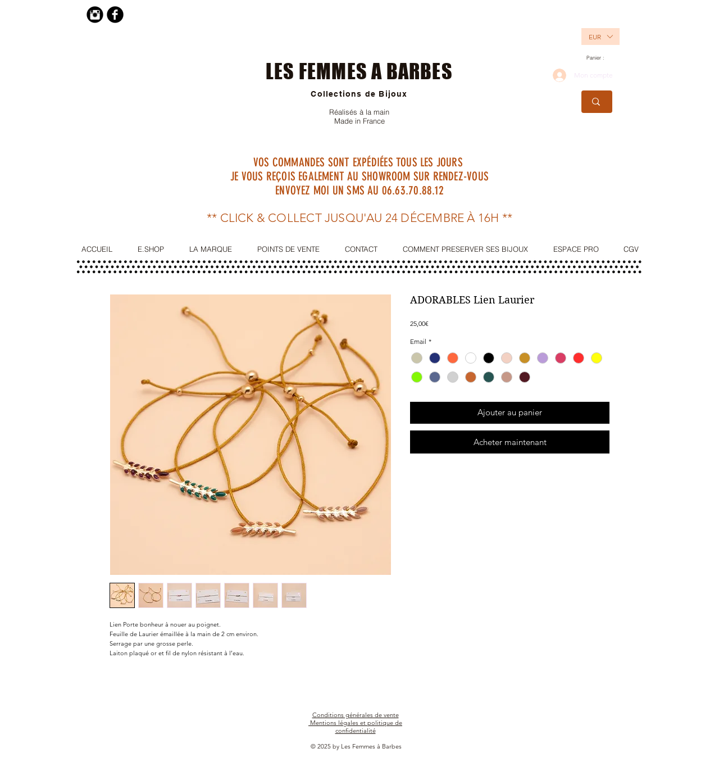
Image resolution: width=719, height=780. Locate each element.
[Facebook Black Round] (115, 14)
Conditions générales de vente (355, 715)
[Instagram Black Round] (95, 14)
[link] (599, 58)
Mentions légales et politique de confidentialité (356, 726)
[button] (594, 36)
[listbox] (600, 36)
